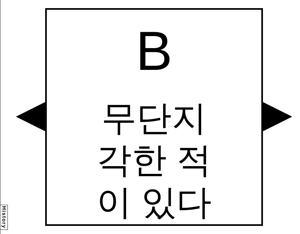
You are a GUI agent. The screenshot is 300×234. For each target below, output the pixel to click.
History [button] (4, 217)
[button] (30, 116)
